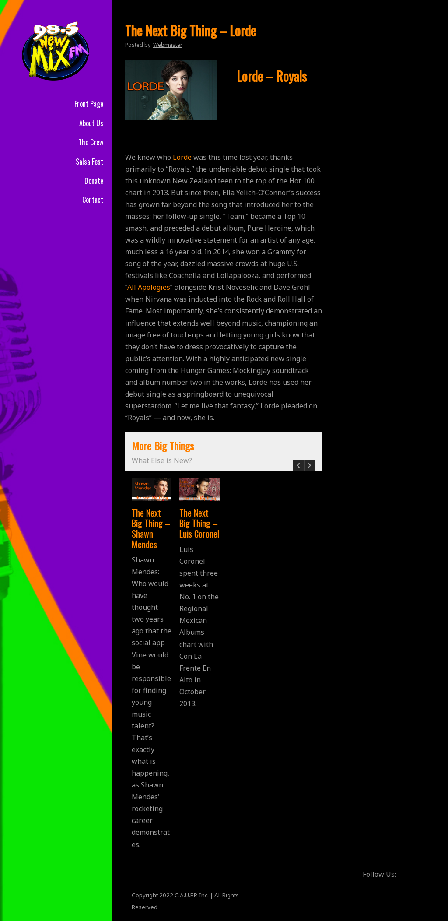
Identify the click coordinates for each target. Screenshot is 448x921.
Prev (298, 469)
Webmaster (167, 45)
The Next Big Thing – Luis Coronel (199, 523)
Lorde (182, 157)
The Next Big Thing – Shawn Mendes (151, 528)
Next (310, 469)
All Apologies (148, 287)
